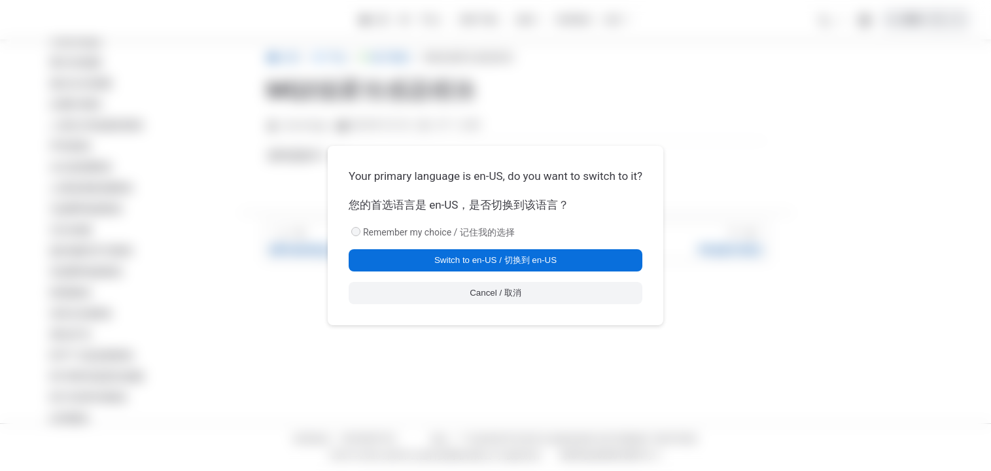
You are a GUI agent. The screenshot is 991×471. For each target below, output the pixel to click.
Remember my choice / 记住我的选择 (439, 232)
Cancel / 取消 (495, 293)
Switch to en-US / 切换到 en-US (495, 260)
